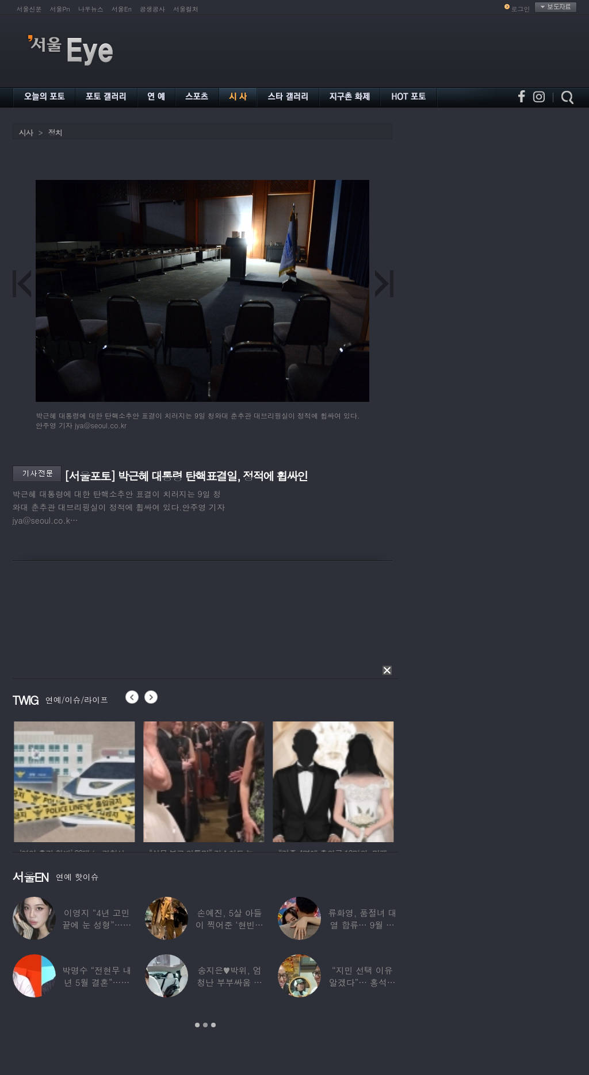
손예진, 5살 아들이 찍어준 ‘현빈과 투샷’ (229, 925)
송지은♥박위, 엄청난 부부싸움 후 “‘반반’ (229, 982)
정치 (55, 132)
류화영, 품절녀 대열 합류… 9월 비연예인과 (362, 925)
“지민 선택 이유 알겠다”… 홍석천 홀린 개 (362, 982)
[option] (90, 780)
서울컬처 (185, 9)
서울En (122, 9)
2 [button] (205, 1025)
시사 (26, 132)
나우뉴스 (91, 9)
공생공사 (152, 9)
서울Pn (60, 9)
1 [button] (197, 1025)
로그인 (520, 9)
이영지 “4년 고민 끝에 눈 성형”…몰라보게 (96, 925)
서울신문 (29, 9)
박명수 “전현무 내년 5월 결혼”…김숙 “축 (96, 982)
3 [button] (213, 1025)
